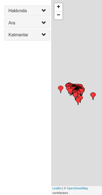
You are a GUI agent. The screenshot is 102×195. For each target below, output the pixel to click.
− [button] (58, 15)
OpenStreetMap (77, 188)
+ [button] (58, 7)
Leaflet (56, 188)
